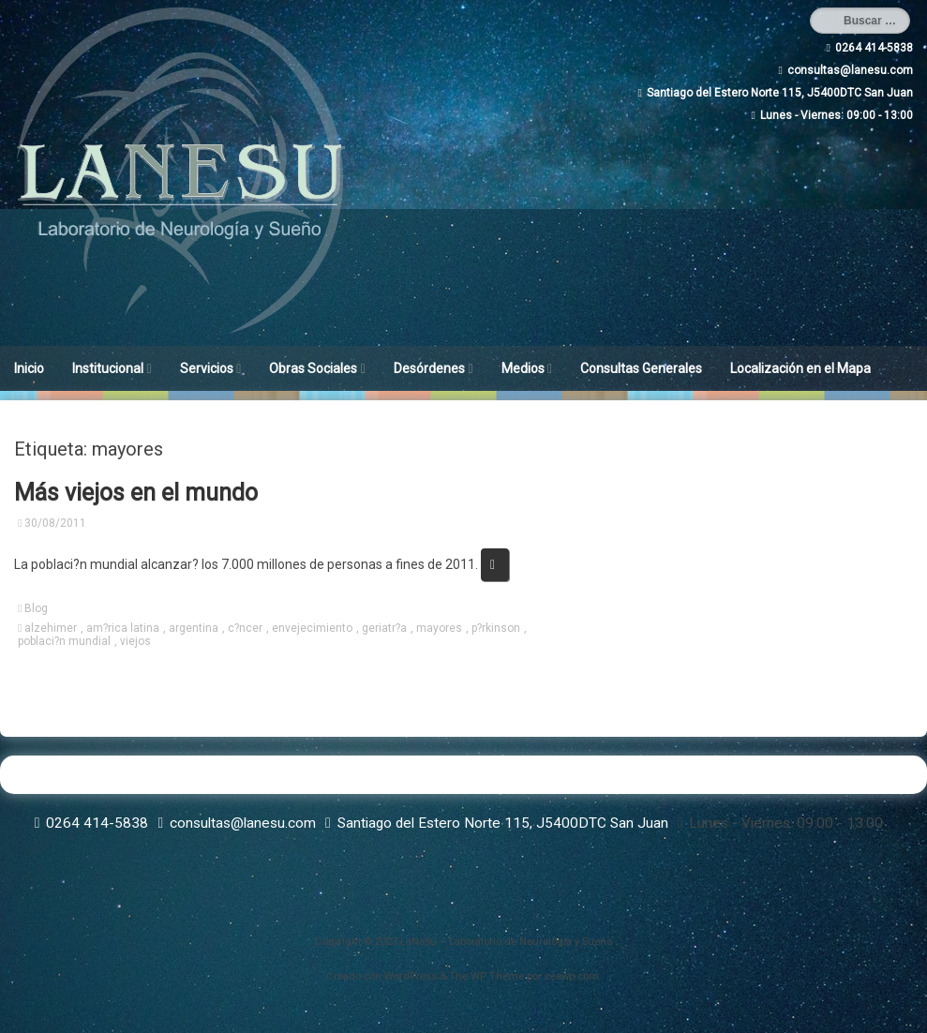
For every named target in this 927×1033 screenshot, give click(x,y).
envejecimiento (312, 628)
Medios (523, 368)
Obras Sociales (313, 368)
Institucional (107, 368)
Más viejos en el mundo (136, 492)
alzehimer (50, 628)
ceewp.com (572, 976)
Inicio (29, 368)
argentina (193, 628)
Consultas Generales (641, 368)
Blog (36, 608)
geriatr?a (384, 628)
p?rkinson (495, 628)
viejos (135, 641)
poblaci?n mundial (64, 641)
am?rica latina (122, 628)
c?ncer (245, 628)
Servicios (206, 368)
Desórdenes (429, 368)
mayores (439, 628)
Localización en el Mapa (800, 368)
